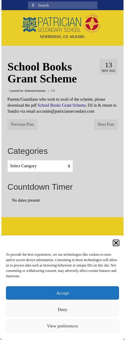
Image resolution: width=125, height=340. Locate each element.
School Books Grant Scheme (61, 105)
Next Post (106, 124)
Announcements (35, 90)
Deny (63, 309)
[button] (116, 243)
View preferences (62, 326)
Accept (62, 293)
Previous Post (22, 124)
